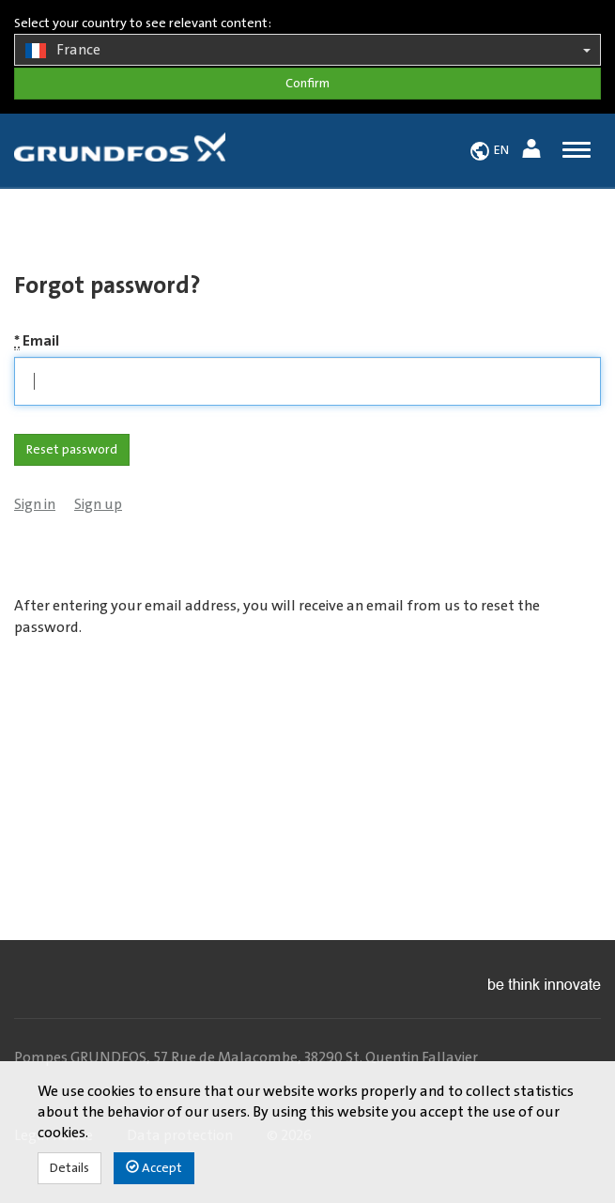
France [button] (307, 50)
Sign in (34, 504)
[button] (534, 151)
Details (69, 1168)
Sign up (98, 504)
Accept (154, 1168)
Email (36, 341)
